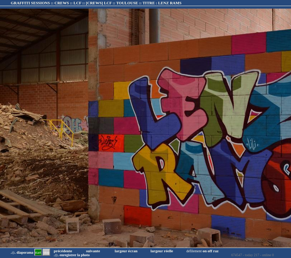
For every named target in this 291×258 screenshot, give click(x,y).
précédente (63, 251)
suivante (93, 251)
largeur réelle (162, 251)
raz (216, 251)
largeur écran (126, 251)
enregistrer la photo (74, 255)
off (209, 251)
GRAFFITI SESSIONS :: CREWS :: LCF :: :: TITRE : (96, 3)
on (204, 251)
